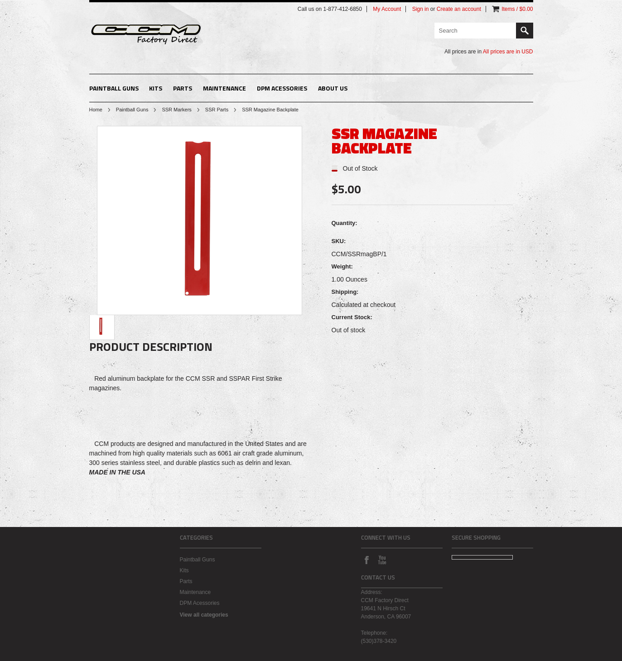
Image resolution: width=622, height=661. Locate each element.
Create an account (459, 9)
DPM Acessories (282, 88)
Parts (182, 88)
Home (95, 109)
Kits (155, 88)
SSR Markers (176, 109)
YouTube (381, 559)
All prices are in (508, 51)
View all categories (204, 615)
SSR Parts (216, 109)
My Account (387, 9)
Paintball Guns (114, 88)
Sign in (420, 9)
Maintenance (224, 88)
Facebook (366, 559)
